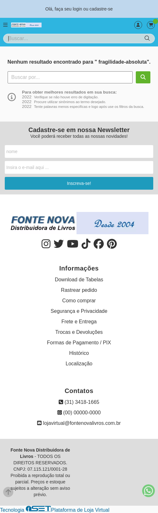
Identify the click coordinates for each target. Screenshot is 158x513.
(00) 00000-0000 (79, 412)
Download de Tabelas (79, 279)
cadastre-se (101, 8)
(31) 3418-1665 (79, 402)
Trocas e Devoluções (79, 332)
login (78, 8)
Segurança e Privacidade (79, 311)
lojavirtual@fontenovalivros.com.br (79, 423)
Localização (79, 363)
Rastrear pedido (79, 290)
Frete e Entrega (78, 321)
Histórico (79, 353)
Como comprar (79, 300)
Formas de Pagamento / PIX (79, 342)
